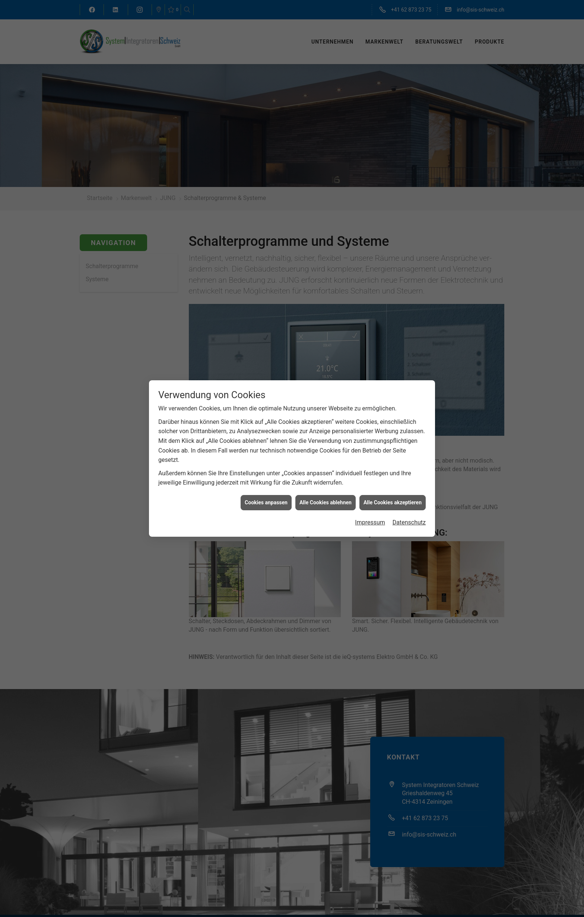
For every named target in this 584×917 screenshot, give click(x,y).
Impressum (370, 521)
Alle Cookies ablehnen (325, 501)
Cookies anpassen (266, 501)
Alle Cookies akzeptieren (393, 501)
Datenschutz (409, 521)
